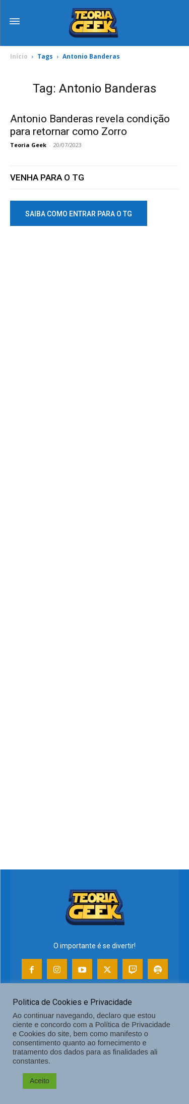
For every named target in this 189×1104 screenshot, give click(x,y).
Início (19, 56)
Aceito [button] (39, 1081)
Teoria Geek (28, 145)
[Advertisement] (94, 342)
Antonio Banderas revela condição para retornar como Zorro (90, 125)
